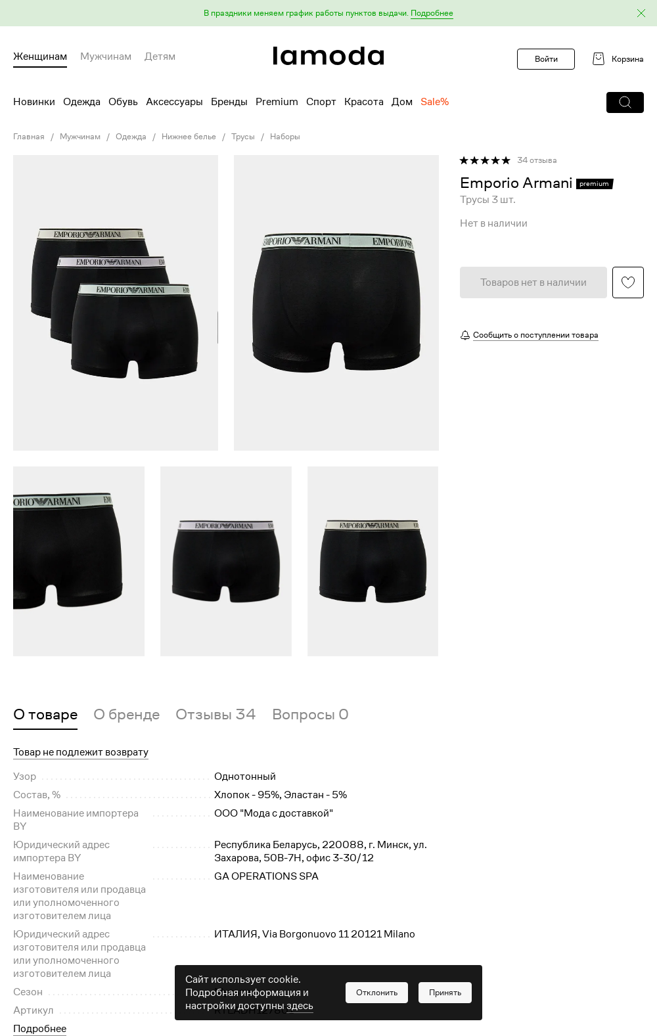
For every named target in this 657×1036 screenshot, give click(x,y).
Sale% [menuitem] (434, 101)
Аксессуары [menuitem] (174, 101)
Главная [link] (29, 136)
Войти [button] (546, 58)
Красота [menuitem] (364, 101)
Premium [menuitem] (277, 101)
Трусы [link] (243, 136)
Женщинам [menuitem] (40, 56)
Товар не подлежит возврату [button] (80, 752)
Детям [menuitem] (160, 56)
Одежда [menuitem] (82, 101)
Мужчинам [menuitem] (105, 56)
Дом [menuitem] (402, 101)
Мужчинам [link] (80, 136)
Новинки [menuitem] (34, 101)
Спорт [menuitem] (321, 101)
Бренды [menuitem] (229, 101)
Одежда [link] (131, 136)
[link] (328, 56)
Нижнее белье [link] (189, 136)
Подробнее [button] (39, 1028)
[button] (328, 13)
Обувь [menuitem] (123, 101)
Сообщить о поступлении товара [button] (536, 334)
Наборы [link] (285, 136)
